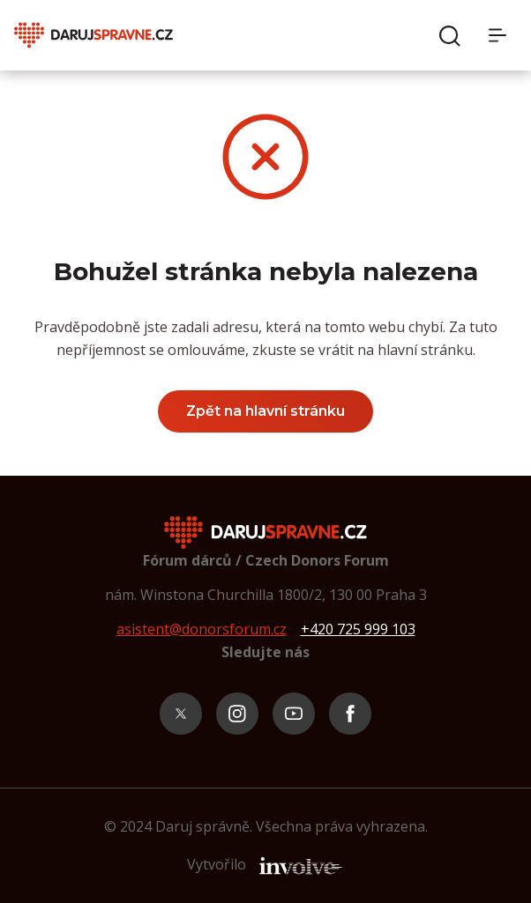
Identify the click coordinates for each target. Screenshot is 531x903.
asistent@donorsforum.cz (201, 629)
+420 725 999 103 (358, 629)
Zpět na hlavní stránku (265, 411)
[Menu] (503, 35)
